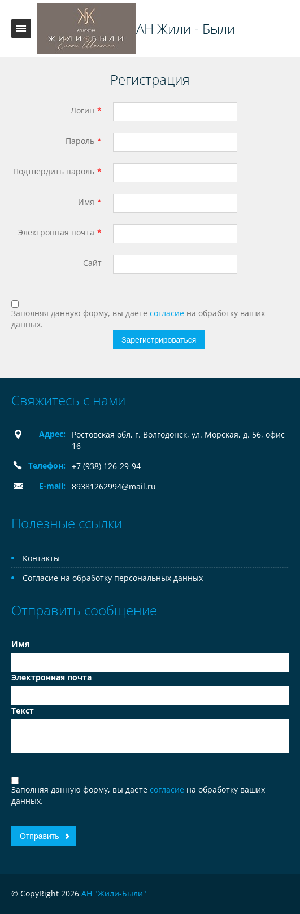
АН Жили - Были (185, 28)
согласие (168, 313)
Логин (82, 110)
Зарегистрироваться (158, 339)
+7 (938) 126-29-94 (106, 466)
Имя (86, 201)
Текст (22, 710)
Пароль (80, 140)
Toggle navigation (21, 28)
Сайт (92, 262)
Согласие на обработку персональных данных (113, 577)
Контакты (41, 558)
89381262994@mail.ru (114, 486)
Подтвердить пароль (53, 171)
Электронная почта (56, 232)
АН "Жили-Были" (113, 893)
